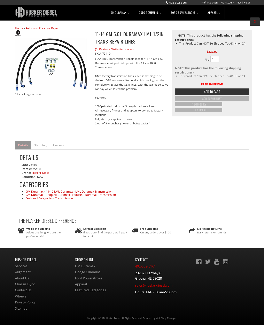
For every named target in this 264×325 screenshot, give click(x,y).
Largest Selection (94, 228)
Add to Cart (212, 92)
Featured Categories (39, 197)
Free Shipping (149, 228)
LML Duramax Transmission (94, 191)
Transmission (64, 197)
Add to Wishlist (212, 100)
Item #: (27, 168)
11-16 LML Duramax (59, 191)
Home (19, 28)
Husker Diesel (41, 172)
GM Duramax (35, 191)
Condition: (29, 176)
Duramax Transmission (100, 194)
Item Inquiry (212, 105)
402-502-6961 (145, 265)
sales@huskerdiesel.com (153, 284)
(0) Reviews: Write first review (114, 49)
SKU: (98, 53)
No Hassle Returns (209, 228)
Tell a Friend (212, 110)
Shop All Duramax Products (64, 194)
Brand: (26, 172)
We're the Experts (38, 228)
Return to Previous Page (41, 28)
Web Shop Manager (166, 317)
